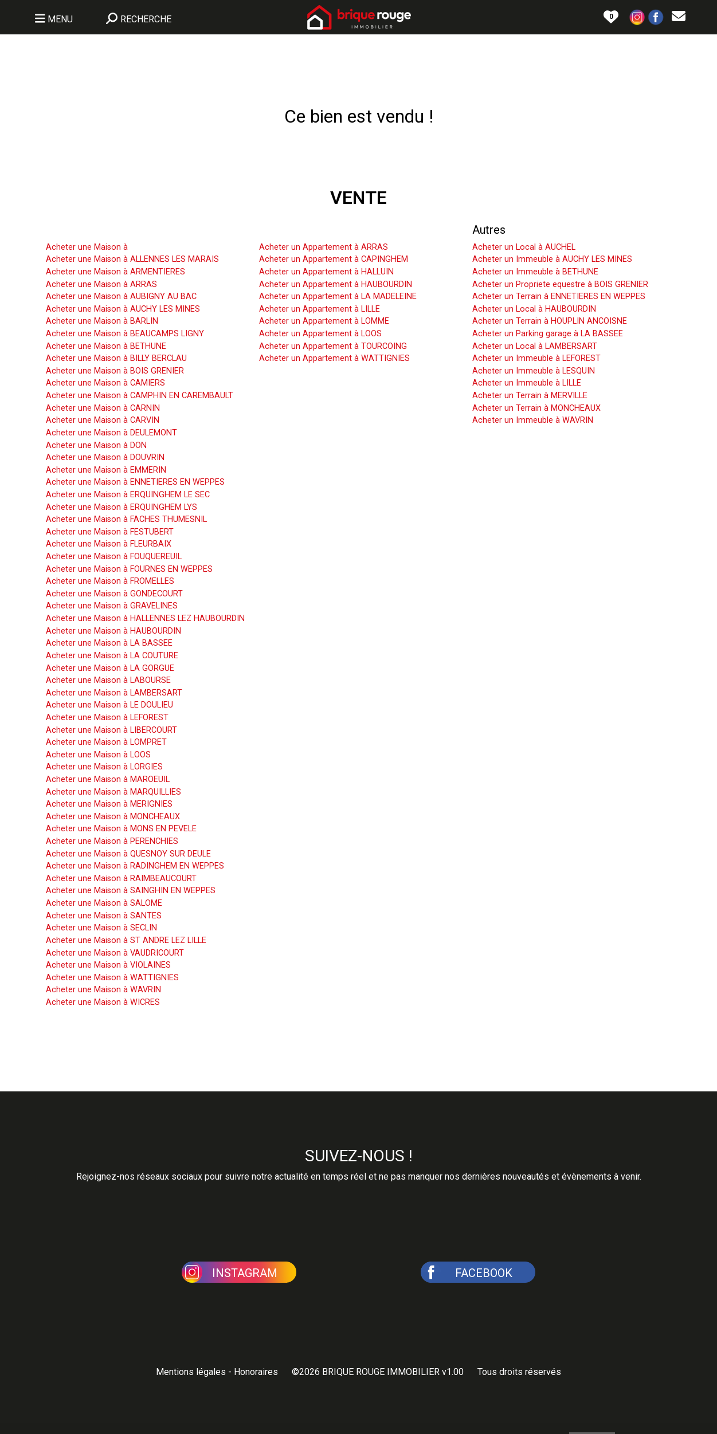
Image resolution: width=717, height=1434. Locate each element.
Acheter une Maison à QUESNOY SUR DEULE (128, 854)
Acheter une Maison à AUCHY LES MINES (123, 309)
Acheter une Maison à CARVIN (102, 420)
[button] (637, 16)
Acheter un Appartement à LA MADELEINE (338, 296)
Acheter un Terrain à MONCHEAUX (536, 408)
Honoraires (256, 1371)
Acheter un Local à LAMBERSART (534, 346)
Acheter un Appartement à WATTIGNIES (334, 358)
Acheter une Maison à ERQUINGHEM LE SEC (128, 495)
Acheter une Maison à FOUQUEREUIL (114, 556)
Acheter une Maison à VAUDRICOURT (115, 953)
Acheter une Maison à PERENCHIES (112, 841)
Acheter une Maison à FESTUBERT (110, 532)
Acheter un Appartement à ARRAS (323, 247)
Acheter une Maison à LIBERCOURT (111, 730)
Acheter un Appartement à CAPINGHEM (333, 259)
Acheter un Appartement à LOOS (320, 334)
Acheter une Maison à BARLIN (102, 321)
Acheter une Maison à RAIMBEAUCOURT (121, 878)
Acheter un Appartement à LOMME (324, 321)
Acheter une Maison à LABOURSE (108, 680)
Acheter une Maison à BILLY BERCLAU (116, 358)
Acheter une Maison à (87, 247)
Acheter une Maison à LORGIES (104, 767)
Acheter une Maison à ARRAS (101, 284)
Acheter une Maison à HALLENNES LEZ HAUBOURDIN (145, 618)
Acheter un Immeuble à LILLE (526, 383)
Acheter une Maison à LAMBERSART (114, 693)
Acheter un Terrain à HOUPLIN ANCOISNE (549, 321)
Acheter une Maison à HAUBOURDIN (113, 631)
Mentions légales (191, 1371)
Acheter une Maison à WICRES (103, 1002)
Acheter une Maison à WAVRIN (103, 990)
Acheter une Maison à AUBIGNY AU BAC (121, 296)
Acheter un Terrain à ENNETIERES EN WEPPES (558, 296)
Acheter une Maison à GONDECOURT (114, 594)
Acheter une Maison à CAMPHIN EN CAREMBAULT (139, 395)
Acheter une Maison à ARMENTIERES (115, 272)
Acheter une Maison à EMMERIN (106, 470)
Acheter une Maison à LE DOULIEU (109, 705)
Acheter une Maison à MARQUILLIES (113, 792)
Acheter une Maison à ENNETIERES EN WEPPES (135, 482)
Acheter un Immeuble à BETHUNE (535, 272)
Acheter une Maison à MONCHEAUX (113, 817)
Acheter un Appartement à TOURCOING (333, 346)
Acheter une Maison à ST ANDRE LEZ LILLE (126, 940)
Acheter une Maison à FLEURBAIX (108, 544)
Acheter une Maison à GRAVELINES (112, 606)
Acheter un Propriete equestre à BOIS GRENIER (560, 284)
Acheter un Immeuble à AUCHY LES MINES (552, 259)
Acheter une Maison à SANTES (104, 916)
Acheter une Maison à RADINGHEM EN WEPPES (135, 866)
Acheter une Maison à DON (96, 445)
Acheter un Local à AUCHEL (523, 247)
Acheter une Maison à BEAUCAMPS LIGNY (125, 334)
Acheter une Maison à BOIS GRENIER (115, 371)
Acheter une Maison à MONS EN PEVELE (121, 829)
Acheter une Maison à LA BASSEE (109, 643)
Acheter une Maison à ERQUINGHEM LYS (121, 507)
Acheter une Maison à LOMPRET (106, 742)
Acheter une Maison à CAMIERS (105, 383)
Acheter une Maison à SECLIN (101, 928)
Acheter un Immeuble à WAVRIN (532, 420)
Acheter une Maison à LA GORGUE (110, 668)
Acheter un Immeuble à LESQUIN (533, 371)
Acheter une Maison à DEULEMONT (111, 433)
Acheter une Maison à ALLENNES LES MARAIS (132, 259)
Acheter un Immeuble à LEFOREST (536, 358)
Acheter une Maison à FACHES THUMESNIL (126, 519)
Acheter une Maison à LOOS (98, 755)
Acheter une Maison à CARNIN (103, 408)
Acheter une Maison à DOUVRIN (105, 457)
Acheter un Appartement (320, 230)
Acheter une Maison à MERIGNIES (109, 804)
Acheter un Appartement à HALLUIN (326, 272)
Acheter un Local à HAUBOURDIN (534, 309)
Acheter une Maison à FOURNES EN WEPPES (129, 569)
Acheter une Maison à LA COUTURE (112, 656)
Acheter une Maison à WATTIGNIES (112, 978)
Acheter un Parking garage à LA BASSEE (547, 334)
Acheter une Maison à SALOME (104, 903)
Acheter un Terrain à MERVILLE (529, 395)
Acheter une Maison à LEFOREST (107, 717)
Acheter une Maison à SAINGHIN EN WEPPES (131, 890)
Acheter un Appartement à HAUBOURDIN (335, 284)
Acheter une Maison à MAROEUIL (108, 779)
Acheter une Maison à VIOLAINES (108, 965)
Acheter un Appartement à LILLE (319, 309)
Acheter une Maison (96, 230)
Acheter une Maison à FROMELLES (110, 581)
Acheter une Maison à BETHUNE (106, 346)
